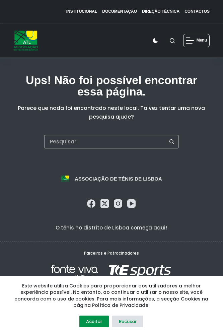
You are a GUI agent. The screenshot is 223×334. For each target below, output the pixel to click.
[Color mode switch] (156, 40)
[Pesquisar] (172, 40)
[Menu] (196, 40)
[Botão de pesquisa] (171, 141)
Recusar (128, 321)
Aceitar (94, 321)
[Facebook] (91, 203)
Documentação (119, 11)
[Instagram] (118, 203)
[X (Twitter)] (104, 203)
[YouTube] (131, 203)
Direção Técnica (160, 11)
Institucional (81, 11)
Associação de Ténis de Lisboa (118, 179)
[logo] (26, 40)
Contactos (197, 11)
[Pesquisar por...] (105, 141)
